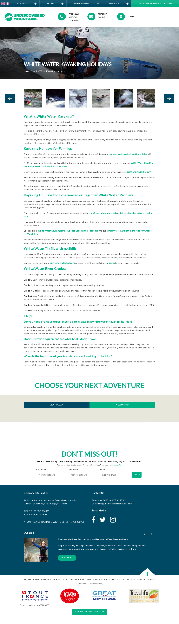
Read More (67, 558)
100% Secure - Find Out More (89, 612)
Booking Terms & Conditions (122, 579)
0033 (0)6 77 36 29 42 (114, 500)
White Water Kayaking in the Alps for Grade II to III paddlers (68, 230)
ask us (112, 263)
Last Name (73, 469)
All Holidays (26, 4)
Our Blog (29, 532)
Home (27, 71)
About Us (55, 4)
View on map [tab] (122, 405)
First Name (41, 469)
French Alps (118, 4)
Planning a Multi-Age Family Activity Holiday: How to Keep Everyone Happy (93, 539)
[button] (152, 534)
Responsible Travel (86, 4)
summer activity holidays (62, 263)
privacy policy (117, 465)
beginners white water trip (104, 213)
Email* (103, 469)
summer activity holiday (139, 172)
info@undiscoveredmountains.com (115, 503)
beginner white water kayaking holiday (128, 154)
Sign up (137, 475)
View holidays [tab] (57, 405)
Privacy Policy (96, 583)
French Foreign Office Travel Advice (88, 579)
